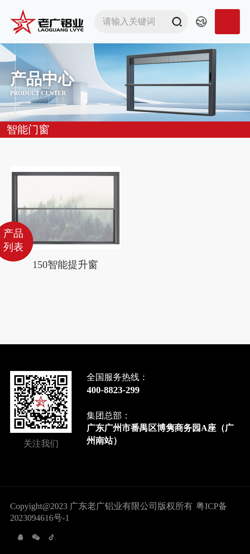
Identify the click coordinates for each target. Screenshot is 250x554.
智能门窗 (28, 129)
